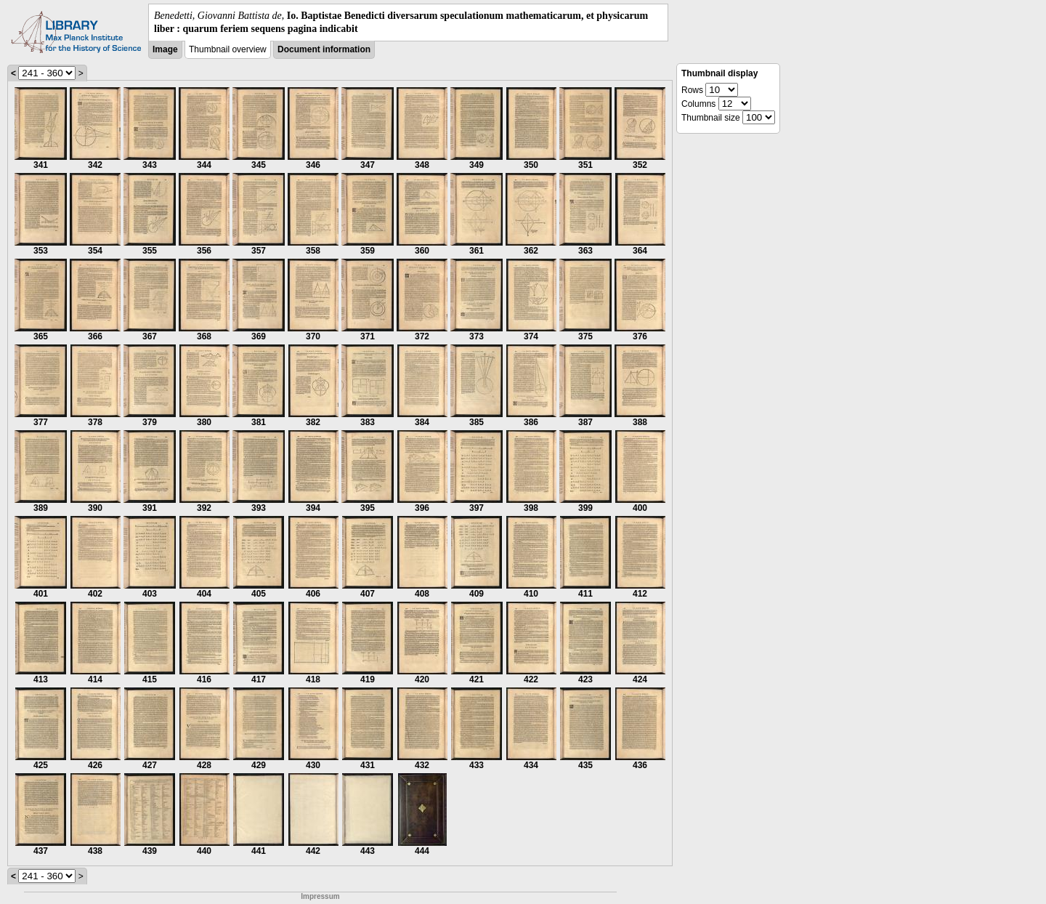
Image (165, 49)
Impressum (320, 896)
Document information (323, 49)
